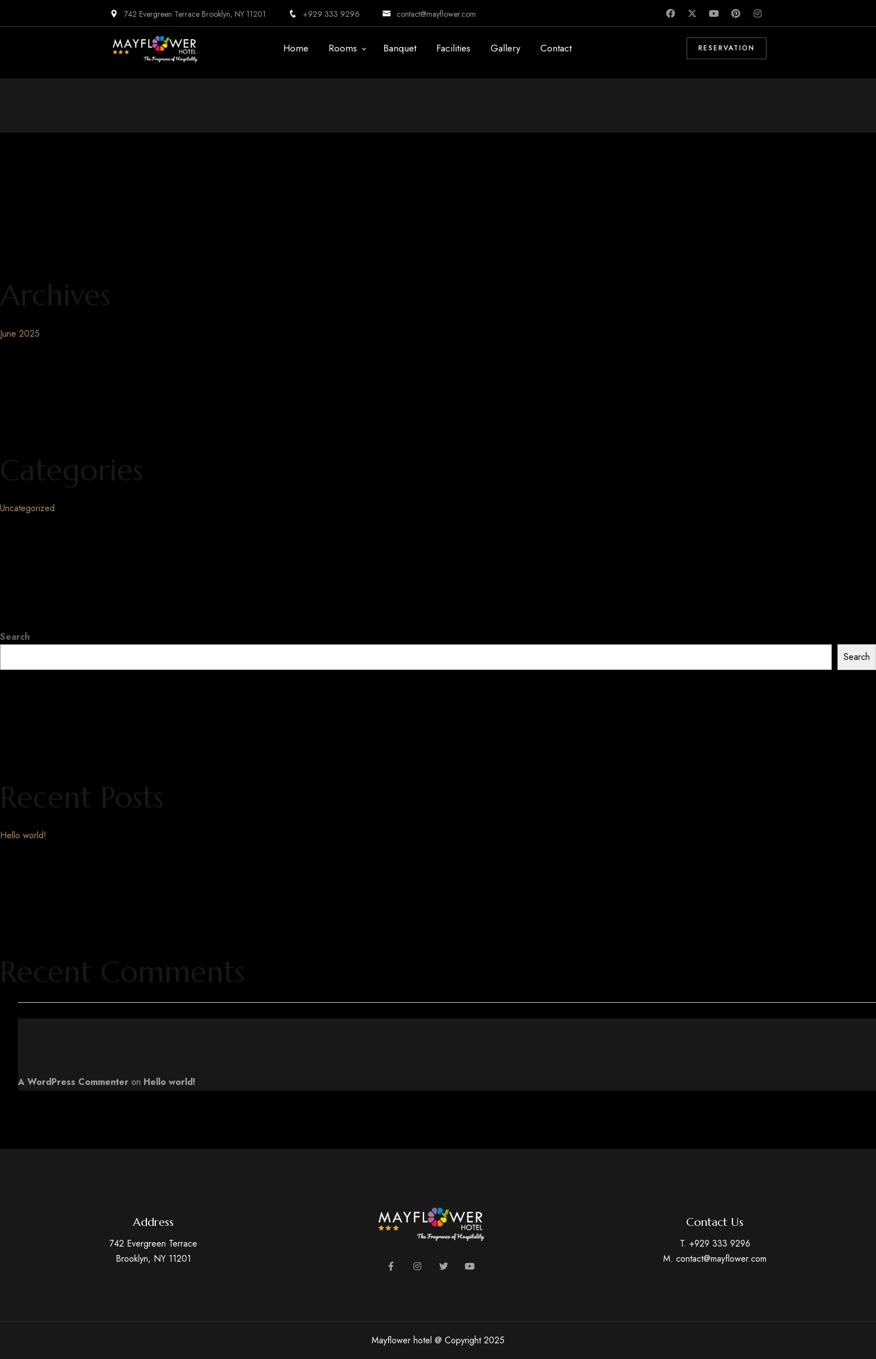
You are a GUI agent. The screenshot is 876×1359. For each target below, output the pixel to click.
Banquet (399, 48)
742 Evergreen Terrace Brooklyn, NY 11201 (188, 14)
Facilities (453, 48)
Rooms (342, 48)
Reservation (726, 48)
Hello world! (23, 835)
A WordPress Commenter (73, 1081)
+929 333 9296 (324, 14)
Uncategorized (27, 508)
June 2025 (20, 333)
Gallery (505, 48)
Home (295, 48)
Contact (556, 48)
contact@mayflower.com (429, 14)
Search (15, 636)
